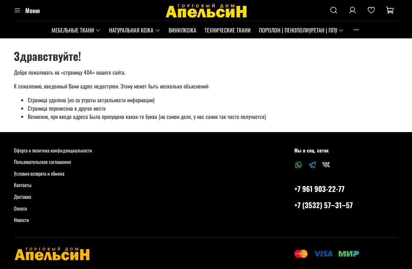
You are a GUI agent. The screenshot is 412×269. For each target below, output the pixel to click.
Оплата (20, 208)
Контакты (23, 184)
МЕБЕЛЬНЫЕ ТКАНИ (76, 30)
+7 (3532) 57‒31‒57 (323, 205)
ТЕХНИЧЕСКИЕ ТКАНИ (228, 30)
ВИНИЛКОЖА (182, 30)
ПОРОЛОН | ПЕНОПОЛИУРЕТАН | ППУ (301, 30)
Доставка (22, 196)
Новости (21, 219)
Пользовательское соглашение (42, 161)
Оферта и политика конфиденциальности (53, 150)
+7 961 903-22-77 (319, 188)
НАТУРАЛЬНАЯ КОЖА (134, 30)
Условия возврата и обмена (39, 173)
